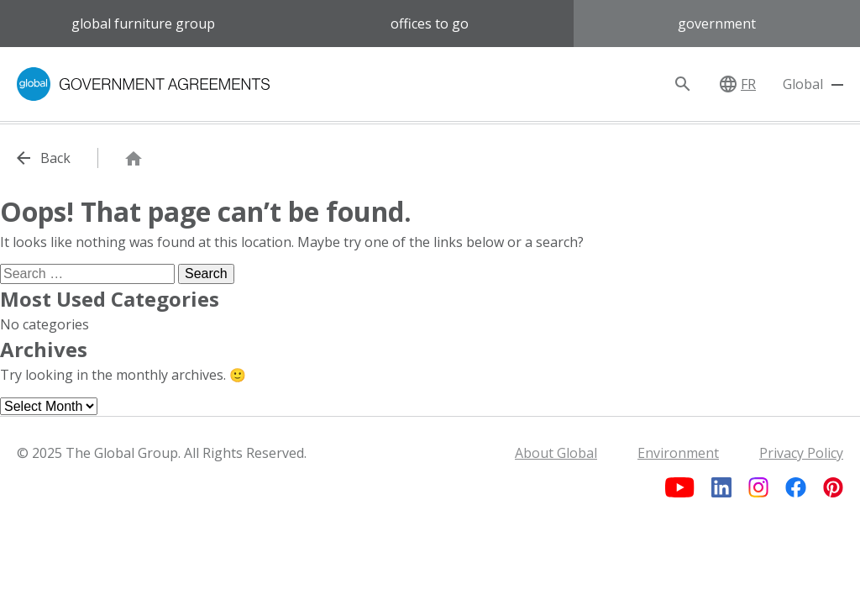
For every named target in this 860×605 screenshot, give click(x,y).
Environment (678, 453)
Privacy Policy (801, 453)
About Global (556, 453)
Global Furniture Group (143, 23)
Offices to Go (430, 23)
